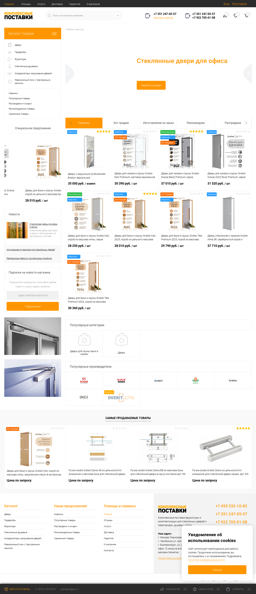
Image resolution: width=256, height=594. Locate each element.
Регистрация (239, 3)
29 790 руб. (182, 248)
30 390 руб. (135, 186)
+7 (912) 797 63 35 (45, 589)
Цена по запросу (19, 480)
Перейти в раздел (96, 87)
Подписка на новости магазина (29, 272)
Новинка (84, 123)
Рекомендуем (196, 123)
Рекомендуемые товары (22, 108)
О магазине (93, 4)
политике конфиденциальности (206, 560)
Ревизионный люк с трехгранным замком (22, 546)
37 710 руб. (228, 248)
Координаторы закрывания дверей (22, 538)
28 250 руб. (89, 248)
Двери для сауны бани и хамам (84, 352)
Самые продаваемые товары (128, 418)
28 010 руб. (135, 248)
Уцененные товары (19, 114)
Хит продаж (121, 123)
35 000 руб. (89, 186)
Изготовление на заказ (158, 123)
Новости (14, 214)
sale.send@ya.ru (69, 589)
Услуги (41, 4)
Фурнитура (9, 526)
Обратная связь (17, 589)
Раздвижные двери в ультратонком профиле (29, 258)
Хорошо (217, 569)
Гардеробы (10, 520)
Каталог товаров (33, 33)
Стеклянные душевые (15, 532)
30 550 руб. (20, 200)
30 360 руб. (89, 310)
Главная (9, 4)
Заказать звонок (163, 17)
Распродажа (233, 123)
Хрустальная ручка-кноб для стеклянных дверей (31, 249)
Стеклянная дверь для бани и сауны (43, 225)
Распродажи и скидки (20, 103)
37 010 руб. (182, 186)
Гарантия (74, 4)
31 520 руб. (228, 186)
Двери (121, 352)
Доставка (57, 4)
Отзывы (26, 4)
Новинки (13, 93)
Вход (226, 3)
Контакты (109, 550)
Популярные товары (19, 98)
